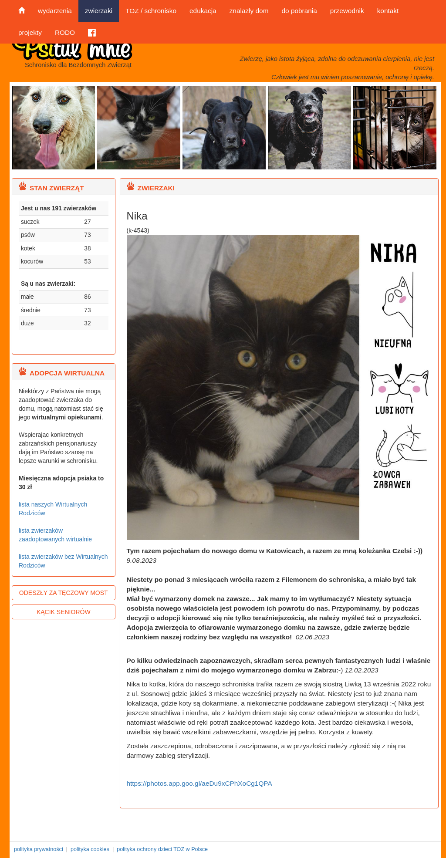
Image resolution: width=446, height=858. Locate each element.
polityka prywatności (38, 849)
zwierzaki (98, 10)
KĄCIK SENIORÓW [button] (64, 611)
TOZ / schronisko (150, 10)
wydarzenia (55, 10)
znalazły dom (249, 10)
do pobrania (299, 10)
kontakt (388, 10)
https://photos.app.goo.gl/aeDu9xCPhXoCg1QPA (199, 783)
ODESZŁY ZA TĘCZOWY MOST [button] (63, 592)
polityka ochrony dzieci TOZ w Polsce (162, 849)
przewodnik (347, 10)
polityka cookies (90, 849)
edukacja (202, 10)
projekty (30, 32)
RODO (65, 32)
